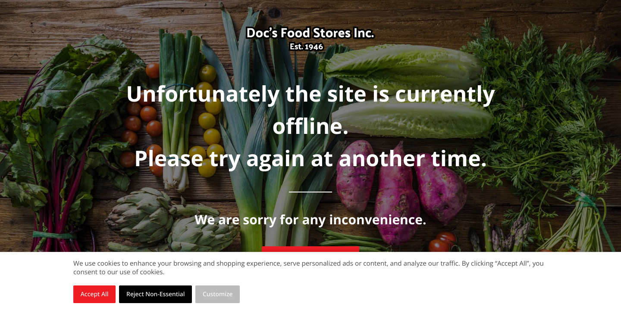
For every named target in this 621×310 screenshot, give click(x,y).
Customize (218, 294)
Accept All (95, 294)
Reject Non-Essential (155, 294)
